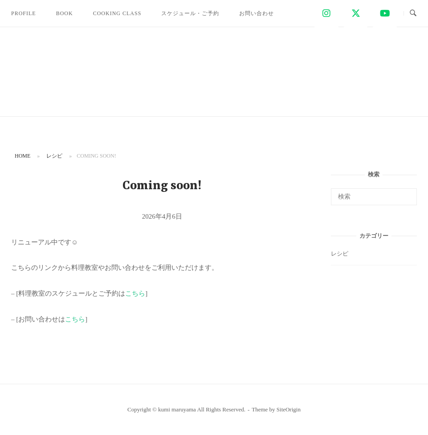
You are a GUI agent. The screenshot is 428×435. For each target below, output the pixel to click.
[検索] (407, 193)
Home (22, 156)
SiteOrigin (289, 409)
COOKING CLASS (117, 13)
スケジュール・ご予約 (190, 13)
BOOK (64, 13)
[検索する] (374, 196)
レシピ (54, 156)
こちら (135, 293)
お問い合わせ (256, 13)
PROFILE (23, 13)
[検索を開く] (413, 13)
